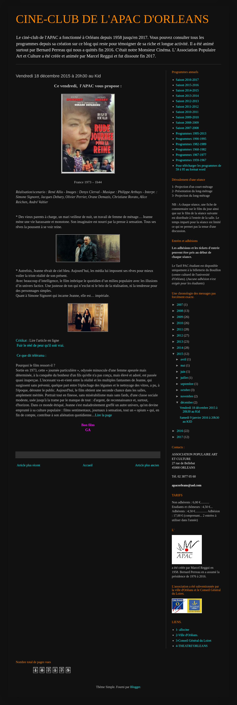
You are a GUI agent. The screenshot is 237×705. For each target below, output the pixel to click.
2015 (180, 353)
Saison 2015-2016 (187, 85)
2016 (180, 430)
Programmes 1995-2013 (191, 133)
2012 (180, 335)
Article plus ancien (147, 465)
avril (184, 359)
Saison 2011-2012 (187, 106)
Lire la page (103, 415)
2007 (180, 304)
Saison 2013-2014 (187, 95)
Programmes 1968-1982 (191, 149)
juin (183, 371)
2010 (180, 323)
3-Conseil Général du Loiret (193, 640)
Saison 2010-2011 (187, 112)
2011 (180, 329)
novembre (187, 396)
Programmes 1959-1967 (191, 160)
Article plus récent (28, 465)
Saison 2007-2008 (187, 128)
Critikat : (22, 340)
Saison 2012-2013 (187, 101)
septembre (187, 383)
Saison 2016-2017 (187, 79)
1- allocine (182, 629)
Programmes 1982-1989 (191, 144)
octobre (186, 390)
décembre (187, 402)
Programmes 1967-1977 (191, 154)
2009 (180, 317)
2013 (180, 341)
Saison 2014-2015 (187, 90)
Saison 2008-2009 (187, 122)
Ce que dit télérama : (32, 355)
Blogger (135, 687)
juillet (185, 377)
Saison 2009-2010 (187, 117)
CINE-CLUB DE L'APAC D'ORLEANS (112, 18)
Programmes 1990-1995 (191, 138)
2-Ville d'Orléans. (187, 635)
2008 (180, 310)
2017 (180, 437)
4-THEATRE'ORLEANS (192, 646)
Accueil (88, 465)
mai (183, 365)
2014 (180, 347)
